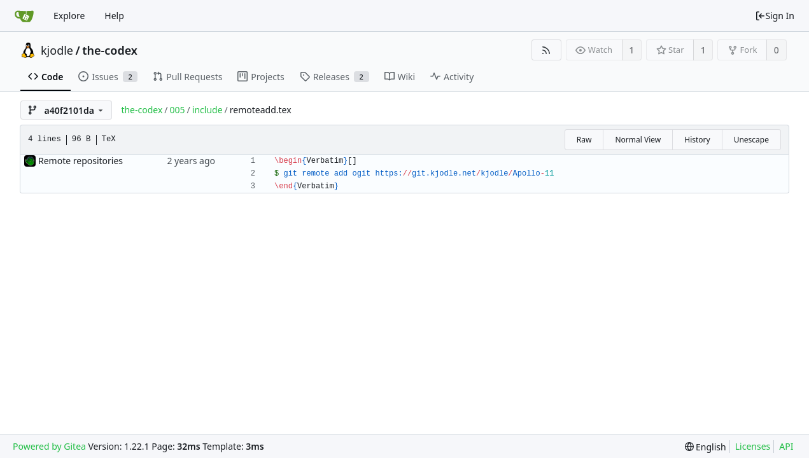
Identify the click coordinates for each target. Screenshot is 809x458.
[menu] (705, 447)
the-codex (109, 50)
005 (177, 110)
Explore (69, 16)
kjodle (57, 50)
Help (114, 16)
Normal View (638, 139)
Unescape (751, 139)
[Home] (24, 15)
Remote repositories (80, 161)
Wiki (400, 77)
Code (45, 77)
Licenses (753, 446)
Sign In (774, 16)
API (786, 446)
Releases (334, 77)
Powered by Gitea (49, 446)
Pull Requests (187, 77)
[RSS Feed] (546, 49)
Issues (107, 77)
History (697, 139)
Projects (260, 77)
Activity (452, 77)
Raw (584, 139)
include (207, 110)
